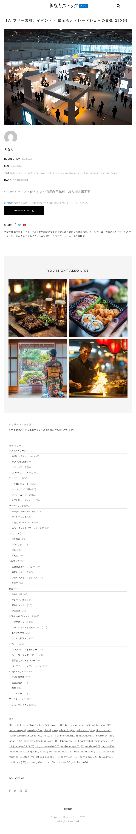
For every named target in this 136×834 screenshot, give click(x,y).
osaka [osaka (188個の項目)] (46, 751)
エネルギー (17, 693)
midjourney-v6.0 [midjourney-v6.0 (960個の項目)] (47, 746)
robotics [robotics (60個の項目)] (16, 756)
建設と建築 (17, 682)
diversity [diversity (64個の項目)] (51, 730)
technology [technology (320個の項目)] (88, 756)
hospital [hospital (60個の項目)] (35, 735)
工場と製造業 (18, 677)
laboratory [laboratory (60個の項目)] (68, 740)
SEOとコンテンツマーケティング (28, 528)
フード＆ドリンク (17, 699)
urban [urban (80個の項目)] (49, 762)
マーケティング (16, 505)
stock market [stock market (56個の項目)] (34, 756)
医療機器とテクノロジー (23, 566)
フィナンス (14, 533)
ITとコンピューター (21, 483)
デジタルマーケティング (23, 511)
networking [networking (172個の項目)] (18, 751)
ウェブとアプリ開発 (21, 489)
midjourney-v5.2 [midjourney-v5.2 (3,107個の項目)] (21, 746)
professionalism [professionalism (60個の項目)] (84, 751)
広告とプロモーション (22, 522)
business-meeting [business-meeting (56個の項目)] (77, 725)
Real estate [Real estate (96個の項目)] (105, 751)
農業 (14, 688)
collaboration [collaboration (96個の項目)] (101, 725)
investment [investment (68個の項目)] (104, 735)
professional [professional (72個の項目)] (62, 751)
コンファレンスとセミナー (24, 649)
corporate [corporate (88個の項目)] (17, 730)
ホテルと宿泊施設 (20, 638)
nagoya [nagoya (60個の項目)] (108, 746)
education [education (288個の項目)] (85, 730)
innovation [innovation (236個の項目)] (69, 735)
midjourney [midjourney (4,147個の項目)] (104, 740)
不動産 (15, 555)
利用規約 (8, 202)
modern (92, 173)
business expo (22, 173)
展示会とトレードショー (23, 660)
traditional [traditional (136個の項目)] (17, 762)
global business (40, 173)
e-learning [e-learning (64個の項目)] (67, 730)
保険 (14, 550)
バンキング (17, 544)
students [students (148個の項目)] (52, 756)
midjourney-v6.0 (75, 173)
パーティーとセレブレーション (26, 666)
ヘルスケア (14, 561)
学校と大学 (17, 594)
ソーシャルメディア (21, 494)
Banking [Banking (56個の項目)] (42, 725)
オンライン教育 (19, 599)
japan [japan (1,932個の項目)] (15, 740)
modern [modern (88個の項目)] (92, 746)
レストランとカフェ (21, 704)
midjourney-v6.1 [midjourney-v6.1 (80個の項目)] (72, 746)
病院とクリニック (20, 572)
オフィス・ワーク (17, 450)
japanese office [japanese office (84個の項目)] (34, 740)
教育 (11, 588)
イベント (13, 643)
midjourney (57, 173)
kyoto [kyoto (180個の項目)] (53, 740)
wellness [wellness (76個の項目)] (63, 762)
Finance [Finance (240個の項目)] (103, 730)
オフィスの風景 (19, 461)
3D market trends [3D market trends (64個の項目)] (21, 725)
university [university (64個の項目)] (34, 762)
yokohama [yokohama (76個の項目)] (80, 762)
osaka (102, 173)
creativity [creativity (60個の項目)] (34, 730)
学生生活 (16, 610)
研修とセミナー (19, 605)
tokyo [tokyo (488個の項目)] (105, 756)
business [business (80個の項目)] (57, 725)
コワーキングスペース (22, 472)
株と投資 (16, 539)
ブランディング (19, 517)
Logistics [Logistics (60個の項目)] (85, 740)
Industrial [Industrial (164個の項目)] (51, 735)
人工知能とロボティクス (23, 500)
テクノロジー (15, 478)
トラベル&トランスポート (21, 616)
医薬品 (15, 583)
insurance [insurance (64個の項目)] (87, 735)
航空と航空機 (18, 633)
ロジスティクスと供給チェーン (26, 627)
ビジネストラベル (20, 622)
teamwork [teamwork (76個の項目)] (69, 756)
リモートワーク (19, 467)
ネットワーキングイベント (24, 655)
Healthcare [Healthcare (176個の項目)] (18, 735)
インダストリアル (17, 671)
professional (114, 173)
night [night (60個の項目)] (33, 751)
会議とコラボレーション (23, 456)
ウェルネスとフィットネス (24, 577)
